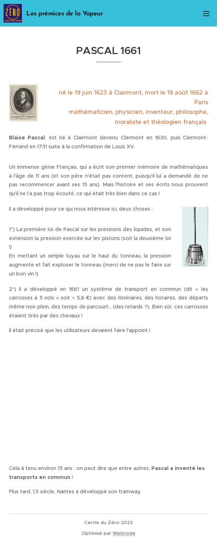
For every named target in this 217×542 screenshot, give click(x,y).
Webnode (124, 533)
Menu (206, 13)
